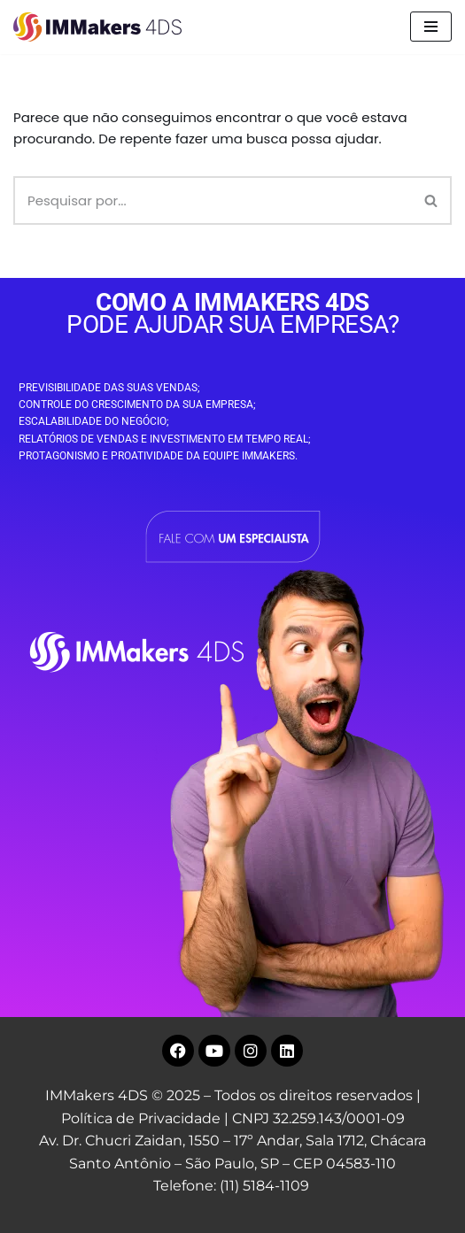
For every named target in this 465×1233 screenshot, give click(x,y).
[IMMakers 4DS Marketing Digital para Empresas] (101, 27)
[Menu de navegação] (431, 27)
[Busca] (212, 200)
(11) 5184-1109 (264, 1185)
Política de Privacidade (141, 1118)
